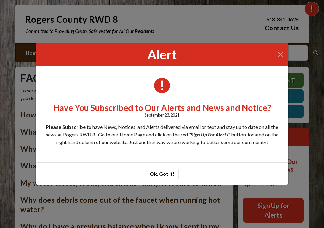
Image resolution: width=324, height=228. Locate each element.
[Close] (281, 54)
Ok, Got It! (162, 174)
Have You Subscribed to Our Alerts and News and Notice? (162, 107)
